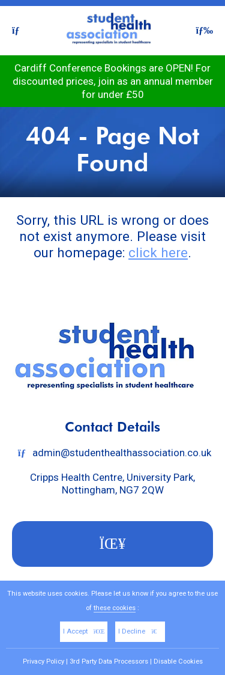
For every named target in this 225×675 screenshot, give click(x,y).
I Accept (84, 631)
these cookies (115, 608)
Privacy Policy (43, 661)
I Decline (140, 631)
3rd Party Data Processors (109, 661)
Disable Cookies (178, 661)
